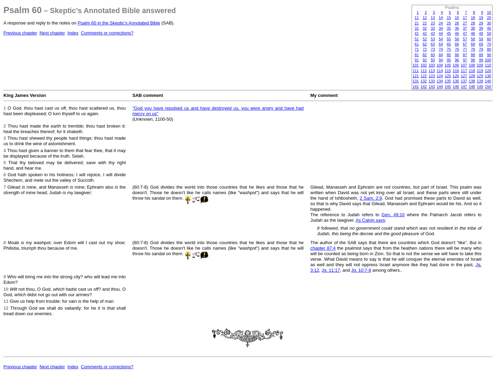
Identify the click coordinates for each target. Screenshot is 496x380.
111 (416, 71)
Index (73, 33)
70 (489, 44)
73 (433, 49)
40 (489, 28)
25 (449, 23)
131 (416, 81)
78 (473, 49)
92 (425, 60)
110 (488, 65)
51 (417, 39)
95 (449, 60)
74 (441, 49)
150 (488, 86)
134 (440, 81)
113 (431, 71)
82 (425, 55)
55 (449, 39)
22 (425, 23)
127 (464, 76)
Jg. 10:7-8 (361, 270)
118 (472, 71)
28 (473, 23)
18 (473, 18)
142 (424, 86)
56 (457, 39)
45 (449, 33)
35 (449, 28)
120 (488, 71)
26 (457, 23)
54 (441, 39)
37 (465, 28)
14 (441, 18)
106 (456, 65)
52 (425, 39)
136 (456, 81)
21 (417, 23)
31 (417, 28)
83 (433, 55)
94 (441, 60)
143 (431, 86)
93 (433, 60)
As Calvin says (370, 220)
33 (433, 28)
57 (465, 39)
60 (489, 39)
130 (488, 76)
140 (488, 81)
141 (416, 86)
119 (480, 71)
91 (417, 60)
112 (424, 71)
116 (456, 71)
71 (417, 49)
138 (472, 81)
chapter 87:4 (322, 248)
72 (425, 49)
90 (489, 55)
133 (431, 81)
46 (457, 33)
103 (431, 65)
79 (481, 49)
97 (465, 60)
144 (440, 86)
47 (465, 33)
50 (489, 33)
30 (489, 23)
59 (481, 39)
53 (433, 39)
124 (440, 76)
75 (449, 49)
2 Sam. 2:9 (371, 198)
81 (417, 55)
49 (481, 33)
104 (440, 65)
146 (456, 86)
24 (441, 23)
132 (424, 81)
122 (424, 76)
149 (480, 86)
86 (457, 55)
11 (417, 18)
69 (481, 44)
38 (473, 28)
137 (464, 81)
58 (473, 39)
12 (425, 18)
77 (465, 49)
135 (448, 81)
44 (441, 33)
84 (441, 55)
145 (448, 86)
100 (488, 60)
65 (449, 44)
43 (433, 33)
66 (457, 44)
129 (480, 76)
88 (473, 55)
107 (464, 65)
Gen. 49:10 (393, 214)
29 (481, 23)
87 (465, 55)
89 (481, 55)
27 (465, 23)
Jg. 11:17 (331, 270)
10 (489, 12)
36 (457, 28)
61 (417, 44)
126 (456, 76)
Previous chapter (20, 33)
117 (464, 71)
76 (457, 49)
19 (481, 18)
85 (449, 55)
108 (472, 65)
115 (448, 71)
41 (417, 33)
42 (425, 33)
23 (433, 23)
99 (481, 60)
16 (457, 18)
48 (473, 33)
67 (465, 44)
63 (433, 44)
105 (448, 65)
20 (489, 18)
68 (473, 44)
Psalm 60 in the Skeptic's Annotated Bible (119, 23)
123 (431, 76)
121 (416, 76)
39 (481, 28)
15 (449, 18)
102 (424, 65)
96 (457, 60)
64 (441, 44)
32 (425, 28)
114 (440, 71)
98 (473, 60)
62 (425, 44)
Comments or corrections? (107, 33)
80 (489, 49)
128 (472, 76)
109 (480, 65)
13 (433, 18)
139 (480, 81)
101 (416, 65)
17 (465, 18)
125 (448, 76)
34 (441, 28)
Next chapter (52, 33)
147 (464, 86)
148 (472, 86)
